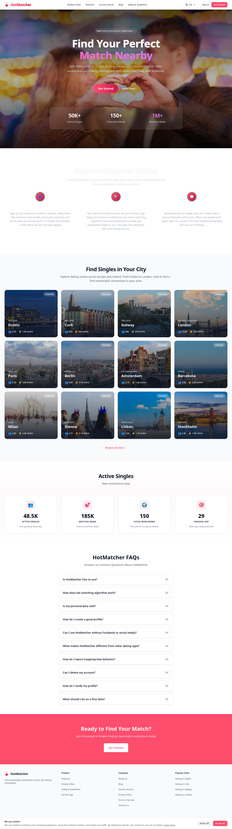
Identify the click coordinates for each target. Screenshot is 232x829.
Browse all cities (116, 447)
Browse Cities (74, 4)
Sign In (205, 4)
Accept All (220, 823)
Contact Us (123, 805)
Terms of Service (126, 800)
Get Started (219, 4)
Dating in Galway (183, 789)
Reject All (204, 823)
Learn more (130, 88)
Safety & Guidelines (137, 4)
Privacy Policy (124, 794)
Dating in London (183, 794)
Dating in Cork (182, 784)
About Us (122, 778)
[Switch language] (190, 4)
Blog (121, 4)
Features (90, 4)
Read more (128, 30)
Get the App (67, 794)
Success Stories (106, 4)
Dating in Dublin (183, 778)
